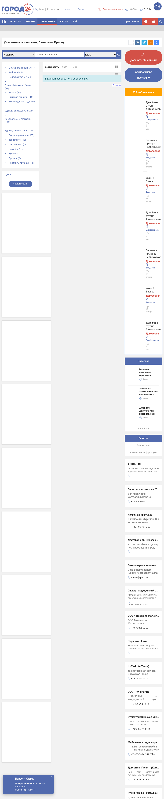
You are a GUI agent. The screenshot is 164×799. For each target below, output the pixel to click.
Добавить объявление (113, 9)
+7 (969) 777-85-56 (140, 551)
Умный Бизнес (137, 133)
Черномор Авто (137, 463)
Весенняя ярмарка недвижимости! (140, 108)
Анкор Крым (135, 640)
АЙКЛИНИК (135, 286)
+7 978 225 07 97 (139, 450)
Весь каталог (143, 267)
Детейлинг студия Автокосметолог (139, 159)
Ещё (75, 21)
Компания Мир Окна (140, 337)
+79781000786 (138, 627)
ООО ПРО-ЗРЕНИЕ (138, 514)
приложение (132, 21)
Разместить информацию (143, 275)
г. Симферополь (139, 399)
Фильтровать (20, 183)
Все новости (143, 251)
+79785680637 (138, 324)
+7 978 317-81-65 (140, 602)
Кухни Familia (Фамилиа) (143, 615)
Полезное (143, 183)
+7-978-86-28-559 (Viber (143, 576)
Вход (41, 9)
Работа (63, 21)
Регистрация (53, 9)
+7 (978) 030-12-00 (140, 349)
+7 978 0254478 (139, 652)
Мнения (30, 21)
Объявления (47, 21)
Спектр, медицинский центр (145, 412)
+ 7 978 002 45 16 (140, 526)
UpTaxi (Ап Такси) (138, 488)
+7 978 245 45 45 (139, 501)
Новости (15, 21)
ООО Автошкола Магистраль (145, 438)
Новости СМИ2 (133, 663)
